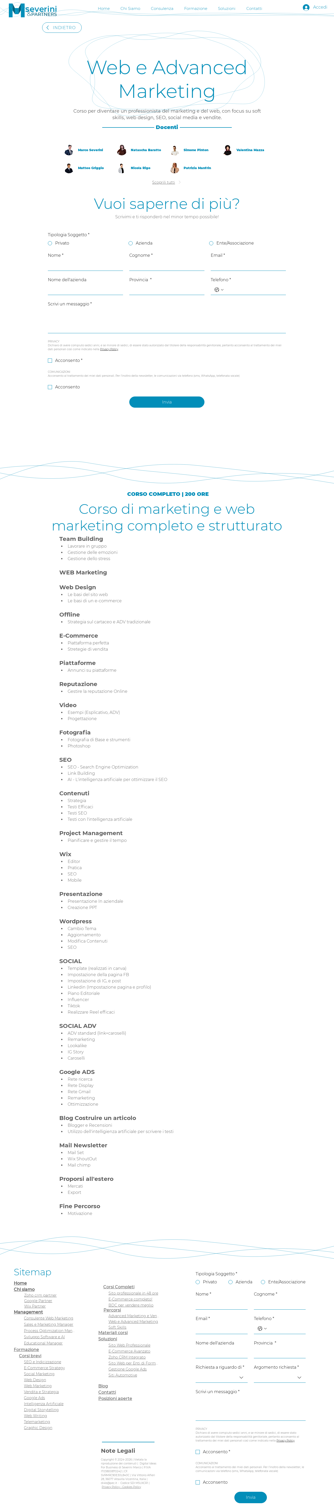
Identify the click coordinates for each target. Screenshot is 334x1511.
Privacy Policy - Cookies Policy (121, 1487)
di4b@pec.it (109, 1483)
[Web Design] (49, 1380)
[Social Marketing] (49, 1374)
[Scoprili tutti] (166, 182)
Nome (55, 255)
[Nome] (84, 265)
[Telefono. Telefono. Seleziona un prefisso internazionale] (219, 290)
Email (218, 255)
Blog (103, 1386)
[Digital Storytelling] (49, 1410)
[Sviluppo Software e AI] (49, 1337)
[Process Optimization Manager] (49, 1331)
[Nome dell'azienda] (84, 290)
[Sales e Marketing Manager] (49, 1324)
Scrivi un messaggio (70, 304)
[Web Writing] (49, 1416)
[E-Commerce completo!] (133, 1299)
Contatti (107, 1392)
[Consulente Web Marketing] (49, 1318)
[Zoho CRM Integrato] (133, 1357)
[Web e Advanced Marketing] (133, 1321)
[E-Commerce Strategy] (49, 1368)
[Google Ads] (49, 1398)
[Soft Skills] (133, 1327)
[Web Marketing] (49, 1386)
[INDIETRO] (62, 27)
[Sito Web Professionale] (133, 1345)
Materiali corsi (113, 1332)
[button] (162, 7)
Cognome (141, 255)
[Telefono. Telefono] (253, 290)
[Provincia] (165, 290)
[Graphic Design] (49, 1428)
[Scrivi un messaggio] (167, 321)
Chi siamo (24, 1289)
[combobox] (222, 1378)
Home (20, 1283)
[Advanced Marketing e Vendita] (133, 1316)
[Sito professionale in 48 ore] (133, 1293)
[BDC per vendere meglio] (133, 1305)
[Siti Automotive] (133, 1375)
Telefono (221, 280)
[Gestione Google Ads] (133, 1369)
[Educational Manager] (49, 1343)
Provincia (140, 280)
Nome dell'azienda (67, 279)
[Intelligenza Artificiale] (49, 1404)
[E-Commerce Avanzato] (133, 1351)
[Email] (247, 265)
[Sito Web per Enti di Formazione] (133, 1363)
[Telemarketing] (49, 1422)
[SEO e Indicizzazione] (49, 1362)
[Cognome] (165, 265)
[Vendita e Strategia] (49, 1392)
